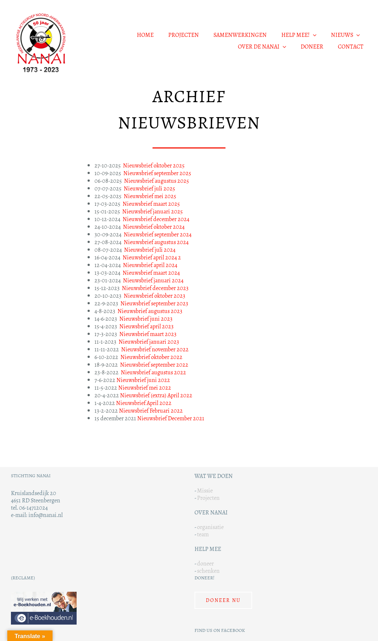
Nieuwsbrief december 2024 (156, 219)
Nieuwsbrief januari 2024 (153, 280)
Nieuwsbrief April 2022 (143, 403)
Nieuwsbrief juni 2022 (143, 380)
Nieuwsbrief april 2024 (150, 265)
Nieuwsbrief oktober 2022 (151, 357)
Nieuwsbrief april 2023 (146, 326)
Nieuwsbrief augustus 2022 (153, 372)
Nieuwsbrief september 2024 (158, 234)
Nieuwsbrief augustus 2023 (149, 311)
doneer (205, 563)
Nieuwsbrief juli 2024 (150, 249)
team (203, 534)
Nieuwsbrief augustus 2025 (156, 180)
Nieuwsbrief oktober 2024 (154, 226)
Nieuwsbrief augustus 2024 (156, 242)
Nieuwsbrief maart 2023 (148, 334)
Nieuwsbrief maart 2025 (151, 203)
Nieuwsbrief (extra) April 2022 (156, 395)
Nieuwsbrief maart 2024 (151, 272)
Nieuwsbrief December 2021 (170, 418)
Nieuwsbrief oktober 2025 (154, 165)
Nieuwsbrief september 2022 (154, 364)
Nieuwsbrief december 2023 (155, 288)
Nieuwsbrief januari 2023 (149, 341)
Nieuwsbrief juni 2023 (146, 318)
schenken (208, 570)
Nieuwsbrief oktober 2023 (154, 295)
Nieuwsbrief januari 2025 (152, 211)
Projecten (208, 497)
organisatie (210, 527)
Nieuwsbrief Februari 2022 (151, 410)
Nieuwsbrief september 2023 (154, 303)
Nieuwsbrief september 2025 (157, 173)
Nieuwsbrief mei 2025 (150, 196)
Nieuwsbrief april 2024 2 (152, 257)
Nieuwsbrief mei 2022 (144, 387)
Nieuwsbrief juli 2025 (149, 188)
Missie (205, 490)
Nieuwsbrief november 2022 (155, 349)
